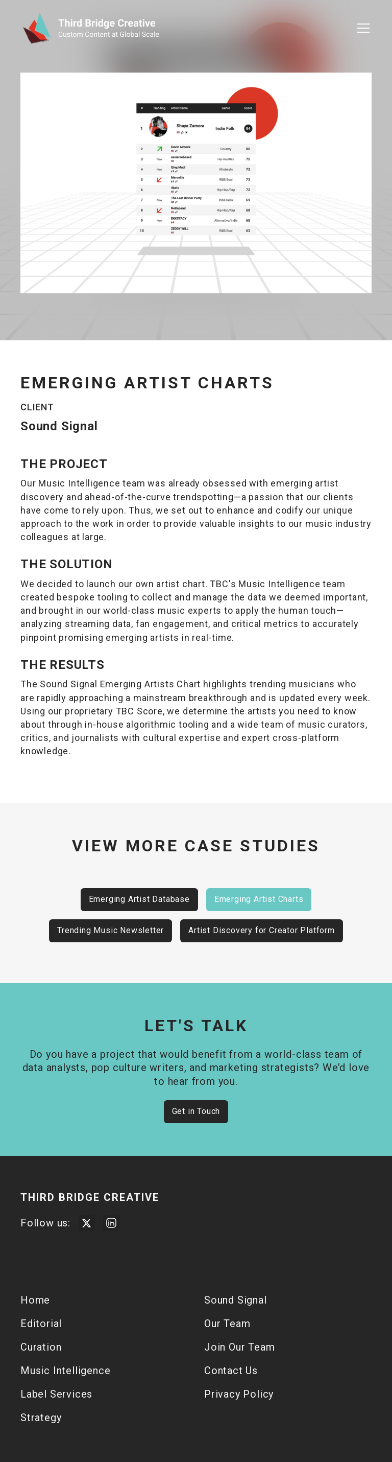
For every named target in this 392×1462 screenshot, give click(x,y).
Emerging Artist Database (139, 899)
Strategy (40, 1417)
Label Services (56, 1394)
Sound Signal (235, 1300)
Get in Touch (196, 1111)
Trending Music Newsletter (110, 930)
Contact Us (231, 1370)
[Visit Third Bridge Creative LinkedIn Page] (111, 1223)
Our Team (227, 1323)
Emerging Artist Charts (259, 899)
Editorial (41, 1323)
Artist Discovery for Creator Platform (261, 930)
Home (35, 1300)
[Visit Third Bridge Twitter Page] (87, 1223)
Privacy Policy (239, 1394)
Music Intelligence (65, 1370)
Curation (40, 1347)
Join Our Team (239, 1347)
